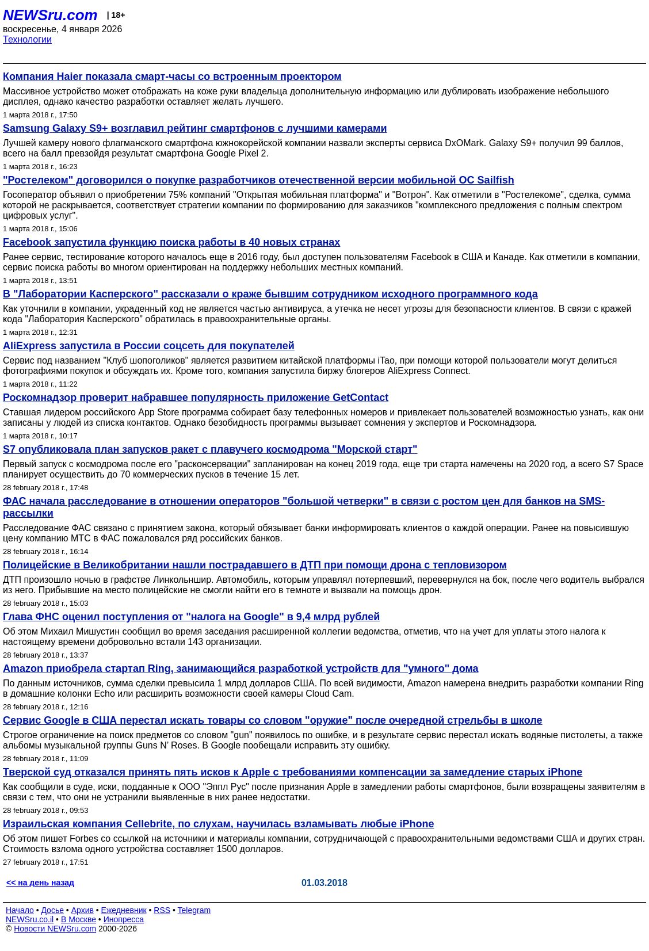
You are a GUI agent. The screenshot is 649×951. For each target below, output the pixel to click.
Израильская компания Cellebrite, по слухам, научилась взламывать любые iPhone (218, 824)
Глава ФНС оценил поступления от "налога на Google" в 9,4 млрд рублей (191, 616)
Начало (20, 910)
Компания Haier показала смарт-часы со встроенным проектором (172, 76)
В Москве (78, 919)
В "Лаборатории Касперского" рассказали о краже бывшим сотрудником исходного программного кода (270, 294)
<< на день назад (40, 882)
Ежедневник (124, 910)
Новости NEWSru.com (55, 928)
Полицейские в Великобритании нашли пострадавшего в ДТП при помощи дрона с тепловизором (255, 565)
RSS (162, 910)
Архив (82, 910)
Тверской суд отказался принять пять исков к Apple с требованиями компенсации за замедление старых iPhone (292, 772)
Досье (52, 910)
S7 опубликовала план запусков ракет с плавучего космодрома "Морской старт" (210, 449)
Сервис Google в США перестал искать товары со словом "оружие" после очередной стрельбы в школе (273, 720)
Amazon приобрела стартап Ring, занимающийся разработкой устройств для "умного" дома (241, 668)
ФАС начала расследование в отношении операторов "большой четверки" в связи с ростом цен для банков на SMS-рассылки (304, 507)
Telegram (194, 910)
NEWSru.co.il (30, 919)
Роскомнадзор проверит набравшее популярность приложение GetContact (195, 397)
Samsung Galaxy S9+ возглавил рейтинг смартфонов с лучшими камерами (195, 128)
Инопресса (124, 919)
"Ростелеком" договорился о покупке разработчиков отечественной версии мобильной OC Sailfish (258, 180)
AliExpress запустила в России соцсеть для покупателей (149, 346)
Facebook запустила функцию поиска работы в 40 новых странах (171, 242)
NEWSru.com (50, 15)
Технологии (27, 39)
